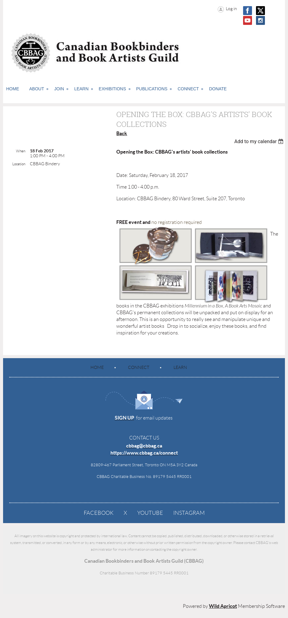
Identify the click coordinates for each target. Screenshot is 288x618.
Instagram (189, 513)
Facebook (99, 513)
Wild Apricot (223, 606)
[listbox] (259, 141)
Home (97, 367)
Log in (231, 8)
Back (121, 133)
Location (18, 164)
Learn (180, 367)
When (20, 151)
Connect (138, 367)
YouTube (150, 513)
